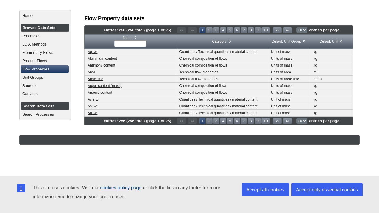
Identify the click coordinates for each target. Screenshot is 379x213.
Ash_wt (93, 99)
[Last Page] (287, 30)
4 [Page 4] (223, 30)
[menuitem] (45, 16)
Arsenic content (100, 93)
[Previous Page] (192, 30)
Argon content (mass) (105, 86)
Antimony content (101, 65)
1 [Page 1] (202, 30)
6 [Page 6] (237, 30)
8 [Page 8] (251, 30)
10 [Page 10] (266, 30)
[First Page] (181, 30)
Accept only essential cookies (327, 189)
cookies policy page (121, 187)
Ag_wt (92, 52)
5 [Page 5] (230, 30)
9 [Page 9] (258, 30)
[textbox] (130, 43)
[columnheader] (130, 42)
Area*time (95, 79)
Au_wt (92, 113)
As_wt (92, 106)
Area (91, 72)
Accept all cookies (265, 189)
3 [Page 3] (216, 30)
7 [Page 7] (244, 30)
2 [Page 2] (209, 30)
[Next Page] (277, 30)
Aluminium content (102, 59)
